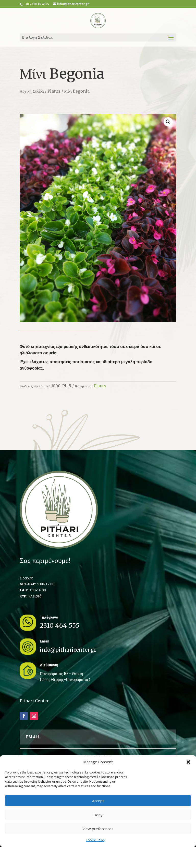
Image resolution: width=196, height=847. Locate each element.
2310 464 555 (60, 625)
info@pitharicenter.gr (68, 650)
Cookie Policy (95, 840)
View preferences (98, 828)
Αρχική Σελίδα (32, 91)
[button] (188, 762)
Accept (98, 800)
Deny (98, 814)
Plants (53, 91)
